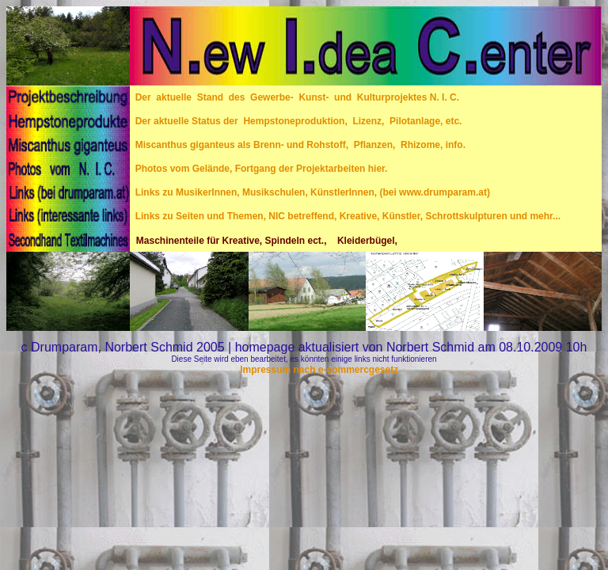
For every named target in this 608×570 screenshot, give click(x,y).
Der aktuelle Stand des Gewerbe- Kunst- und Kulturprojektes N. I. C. (297, 97)
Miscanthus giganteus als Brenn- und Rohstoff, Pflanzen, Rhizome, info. (298, 144)
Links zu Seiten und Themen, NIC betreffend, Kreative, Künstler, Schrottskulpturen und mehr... (345, 216)
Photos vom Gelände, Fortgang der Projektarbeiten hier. (258, 168)
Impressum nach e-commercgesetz (318, 369)
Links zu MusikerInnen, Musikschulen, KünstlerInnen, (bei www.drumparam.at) (310, 192)
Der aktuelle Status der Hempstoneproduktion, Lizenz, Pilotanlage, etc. (296, 121)
